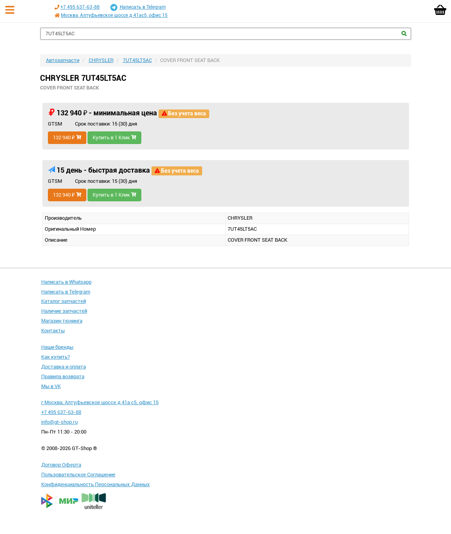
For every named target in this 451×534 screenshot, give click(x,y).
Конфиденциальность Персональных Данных (95, 484)
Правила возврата (62, 376)
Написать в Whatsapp (66, 282)
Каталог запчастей (63, 301)
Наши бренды (57, 347)
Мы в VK (51, 386)
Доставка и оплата (63, 367)
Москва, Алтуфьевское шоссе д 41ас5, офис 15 (114, 15)
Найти (404, 33)
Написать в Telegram (138, 7)
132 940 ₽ (67, 137)
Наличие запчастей (64, 311)
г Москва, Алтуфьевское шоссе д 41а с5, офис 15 (100, 402)
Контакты (53, 331)
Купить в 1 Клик (114, 137)
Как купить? (55, 357)
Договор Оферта (61, 465)
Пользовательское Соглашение (78, 475)
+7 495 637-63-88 (80, 7)
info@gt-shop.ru (59, 422)
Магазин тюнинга (61, 321)
